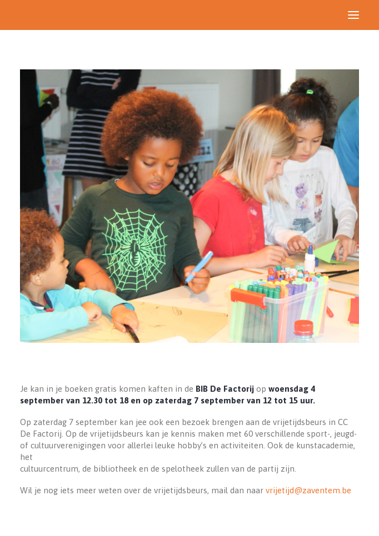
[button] (353, 15)
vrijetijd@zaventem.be (308, 490)
